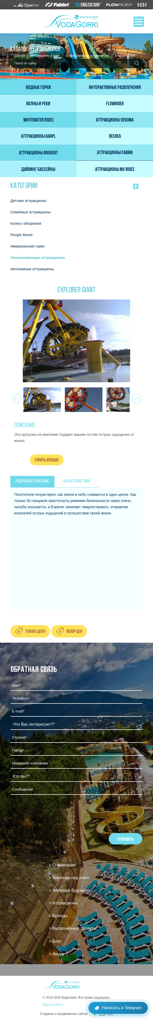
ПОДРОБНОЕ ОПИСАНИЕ (32, 481)
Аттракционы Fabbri (45, 55)
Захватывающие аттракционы (87, 55)
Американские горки (27, 246)
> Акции (56, 954)
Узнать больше (46, 459)
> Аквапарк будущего (69, 890)
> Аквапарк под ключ (69, 877)
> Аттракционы (63, 903)
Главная (19, 55)
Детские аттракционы (28, 201)
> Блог (55, 941)
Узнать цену (35, 631)
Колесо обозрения (25, 223)
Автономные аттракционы (32, 269)
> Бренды (58, 915)
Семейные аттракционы (30, 212)
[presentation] (50, 813)
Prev (15, 397)
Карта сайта (53, 1004)
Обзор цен (74, 631)
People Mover (21, 235)
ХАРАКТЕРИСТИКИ (76, 481)
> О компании (62, 865)
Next (136, 397)
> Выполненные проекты (72, 928)
